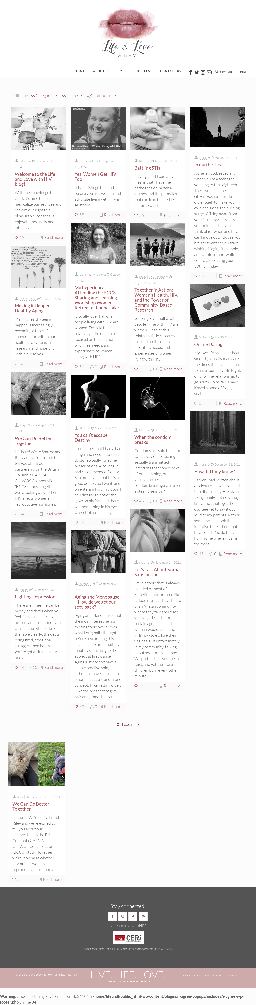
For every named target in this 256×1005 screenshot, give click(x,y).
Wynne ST (85, 583)
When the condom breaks (152, 439)
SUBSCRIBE (226, 72)
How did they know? (214, 471)
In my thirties (207, 164)
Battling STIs (147, 168)
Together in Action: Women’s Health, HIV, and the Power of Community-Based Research (156, 300)
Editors (24, 161)
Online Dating (208, 344)
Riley (22, 425)
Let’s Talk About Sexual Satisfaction (157, 572)
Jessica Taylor (87, 161)
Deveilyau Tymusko (91, 274)
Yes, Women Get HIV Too (95, 176)
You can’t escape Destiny (91, 437)
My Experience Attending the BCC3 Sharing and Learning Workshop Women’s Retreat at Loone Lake (97, 297)
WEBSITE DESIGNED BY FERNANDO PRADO (128, 981)
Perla (32, 298)
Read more (53, 237)
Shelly (142, 276)
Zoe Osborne (157, 276)
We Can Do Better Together (33, 440)
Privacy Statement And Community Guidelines (209, 975)
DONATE (242, 72)
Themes (73, 95)
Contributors (102, 95)
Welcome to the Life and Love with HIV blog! (35, 179)
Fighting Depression (35, 596)
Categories (44, 95)
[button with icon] (112, 916)
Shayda (32, 425)
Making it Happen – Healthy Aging (34, 308)
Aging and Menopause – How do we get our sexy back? (97, 602)
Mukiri (143, 161)
